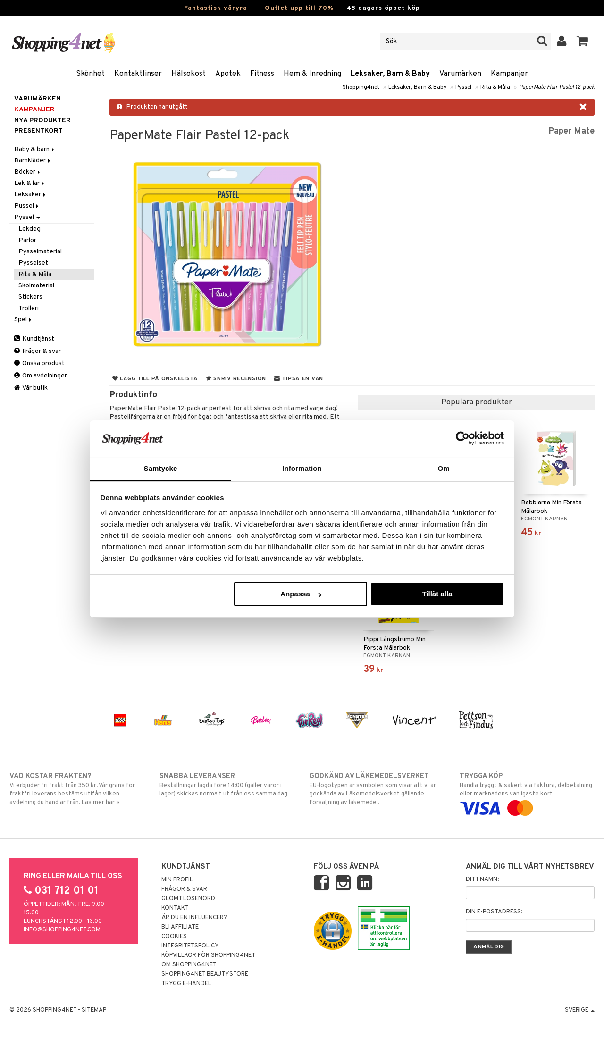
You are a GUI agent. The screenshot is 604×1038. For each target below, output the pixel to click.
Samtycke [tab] (160, 468)
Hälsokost (188, 74)
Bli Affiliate (180, 927)
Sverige (580, 1010)
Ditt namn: (482, 879)
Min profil (177, 880)
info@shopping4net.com (62, 930)
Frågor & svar (37, 351)
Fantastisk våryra (215, 8)
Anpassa (300, 594)
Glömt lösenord (188, 899)
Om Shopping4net (189, 965)
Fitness (262, 74)
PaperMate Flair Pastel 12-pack (557, 87)
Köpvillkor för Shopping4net (208, 955)
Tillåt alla (437, 594)
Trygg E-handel (186, 984)
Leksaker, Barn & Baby (390, 74)
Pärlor (27, 240)
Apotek (228, 74)
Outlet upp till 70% (299, 8)
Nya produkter (42, 121)
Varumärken (460, 74)
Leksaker (30, 195)
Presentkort (38, 131)
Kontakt (175, 908)
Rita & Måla (495, 87)
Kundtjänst (34, 339)
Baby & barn (35, 149)
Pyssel (463, 87)
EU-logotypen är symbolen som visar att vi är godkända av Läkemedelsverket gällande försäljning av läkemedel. (377, 788)
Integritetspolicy (190, 946)
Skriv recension (236, 379)
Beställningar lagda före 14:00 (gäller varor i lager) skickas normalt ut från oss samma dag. (226, 784)
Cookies (174, 936)
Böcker (28, 172)
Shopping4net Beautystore (204, 974)
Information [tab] (302, 468)
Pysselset (33, 263)
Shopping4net (361, 87)
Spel (23, 320)
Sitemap (94, 1010)
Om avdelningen (41, 376)
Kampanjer (509, 74)
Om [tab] (443, 468)
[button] (582, 41)
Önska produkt (39, 364)
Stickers (30, 297)
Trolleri (28, 308)
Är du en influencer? (194, 917)
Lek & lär (30, 183)
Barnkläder (33, 161)
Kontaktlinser (138, 74)
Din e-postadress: (494, 912)
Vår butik (31, 388)
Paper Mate (571, 131)
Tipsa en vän (298, 379)
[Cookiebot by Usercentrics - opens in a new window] (462, 438)
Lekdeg (29, 229)
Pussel (27, 206)
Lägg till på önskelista (155, 379)
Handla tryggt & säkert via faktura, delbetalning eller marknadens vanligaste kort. (527, 792)
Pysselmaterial (40, 252)
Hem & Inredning (312, 74)
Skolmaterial (36, 286)
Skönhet (90, 74)
